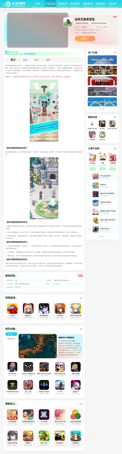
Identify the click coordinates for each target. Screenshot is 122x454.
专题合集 (100, 4)
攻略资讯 (88, 4)
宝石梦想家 (92, 135)
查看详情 (18, 287)
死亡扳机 (102, 124)
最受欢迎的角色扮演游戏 (99, 23)
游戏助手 (63, 4)
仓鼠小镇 (102, 135)
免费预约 (84, 39)
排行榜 (112, 4)
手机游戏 (50, 4)
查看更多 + (102, 109)
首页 (36, 4)
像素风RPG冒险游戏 (82, 23)
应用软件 (75, 4)
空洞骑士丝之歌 (92, 124)
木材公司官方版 (112, 124)
